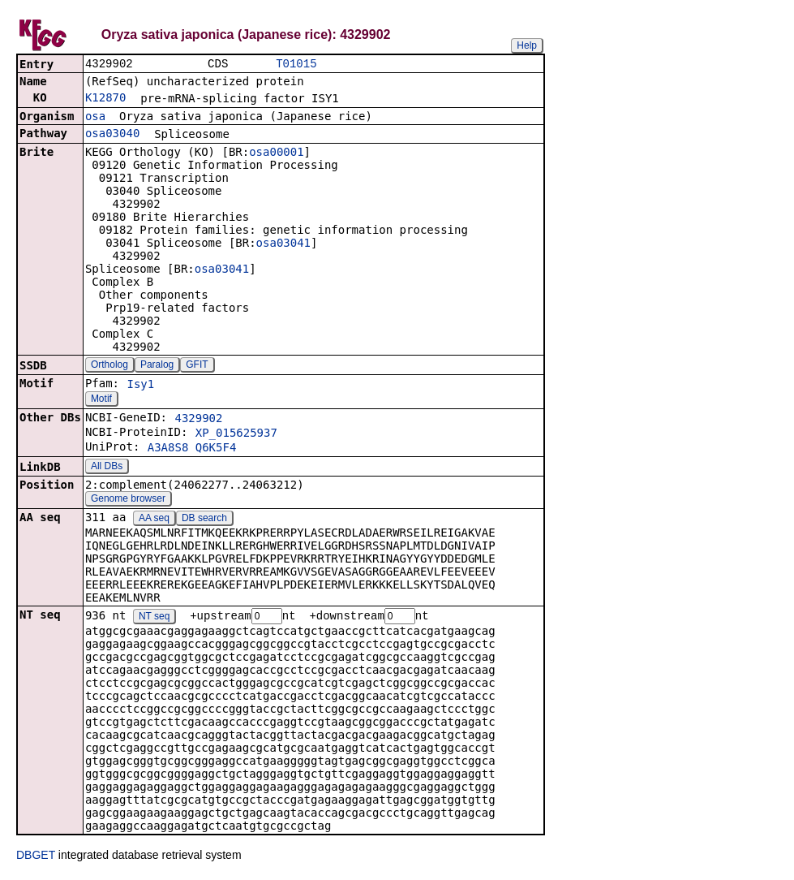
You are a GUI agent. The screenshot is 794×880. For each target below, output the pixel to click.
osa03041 (283, 244)
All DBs (106, 467)
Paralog (157, 366)
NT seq (154, 618)
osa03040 (112, 134)
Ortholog (109, 366)
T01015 (296, 64)
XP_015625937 (236, 434)
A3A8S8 (168, 448)
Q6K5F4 (216, 448)
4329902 (198, 419)
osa (95, 117)
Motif (101, 400)
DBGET (35, 857)
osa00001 (276, 153)
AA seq (154, 519)
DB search (204, 519)
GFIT (197, 366)
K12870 (106, 99)
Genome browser (128, 500)
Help (527, 45)
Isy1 (140, 385)
